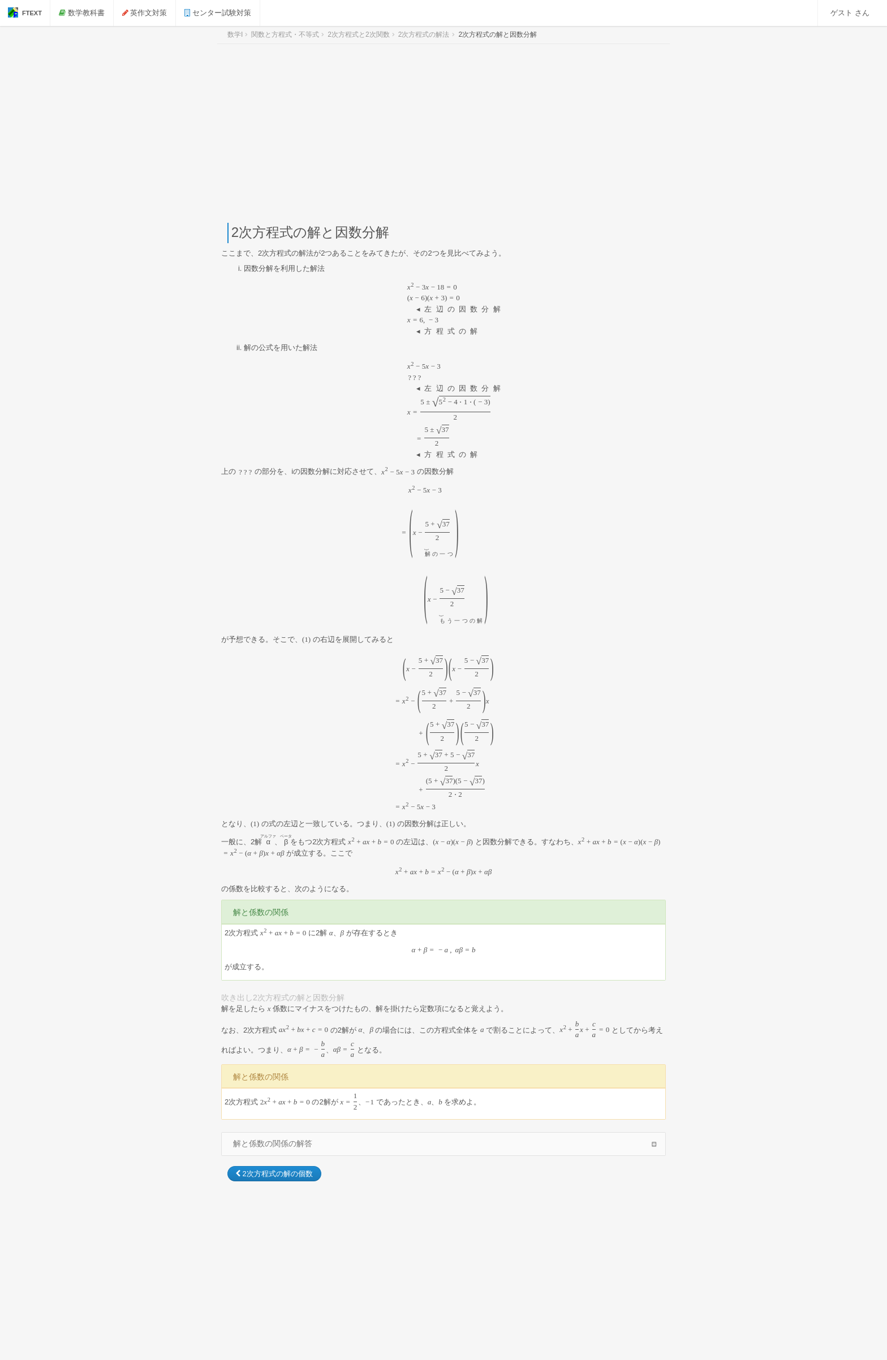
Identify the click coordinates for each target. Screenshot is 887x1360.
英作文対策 (144, 12)
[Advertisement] (443, 133)
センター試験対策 (217, 12)
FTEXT (25, 12)
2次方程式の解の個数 (274, 1173)
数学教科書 (82, 12)
